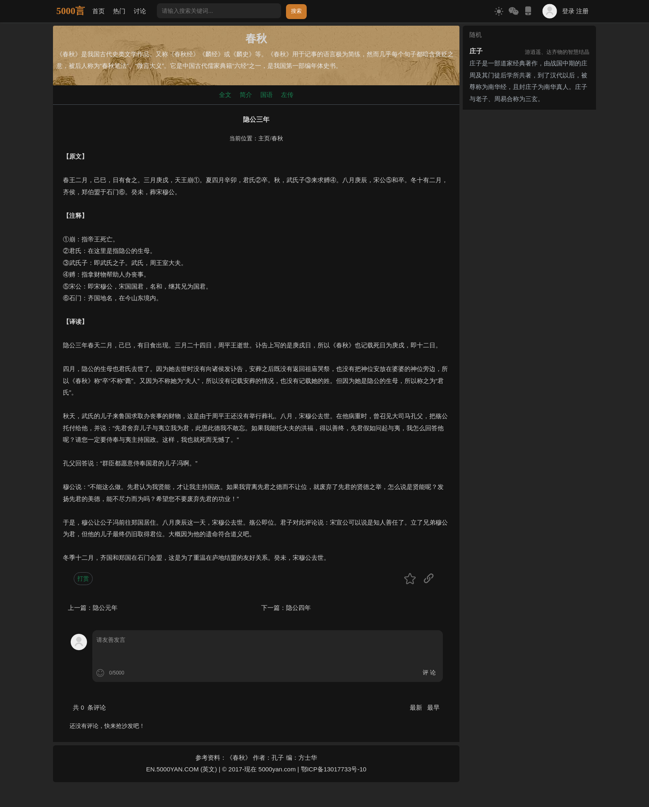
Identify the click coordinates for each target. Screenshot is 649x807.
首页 (98, 10)
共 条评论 (89, 707)
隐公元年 (105, 607)
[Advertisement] (529, 165)
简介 (246, 94)
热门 (119, 10)
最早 (433, 707)
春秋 (277, 138)
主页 (264, 138)
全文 (225, 94)
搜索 (296, 11)
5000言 (70, 11)
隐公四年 (298, 607)
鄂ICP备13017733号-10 (333, 769)
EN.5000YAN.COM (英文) (181, 769)
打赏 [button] (83, 578)
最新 (417, 707)
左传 (287, 94)
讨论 (140, 10)
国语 (266, 94)
